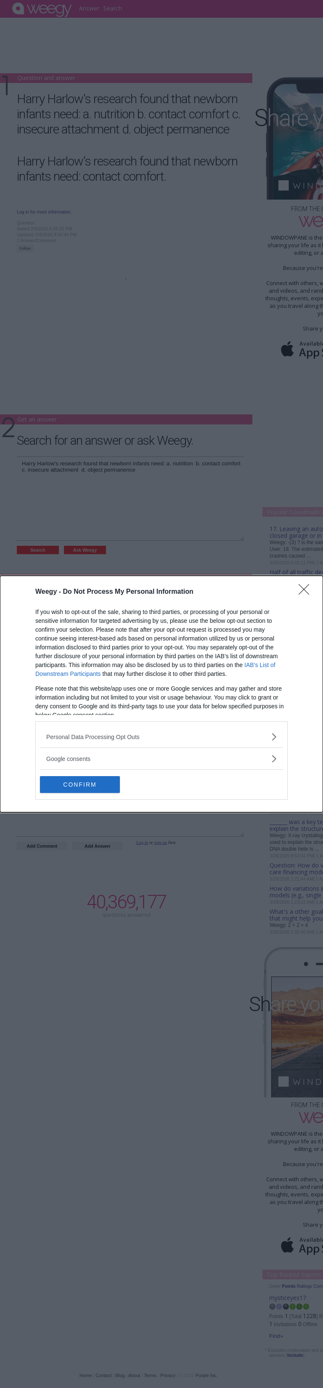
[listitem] (161, 736)
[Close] (307, 592)
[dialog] (161, 694)
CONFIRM (79, 784)
